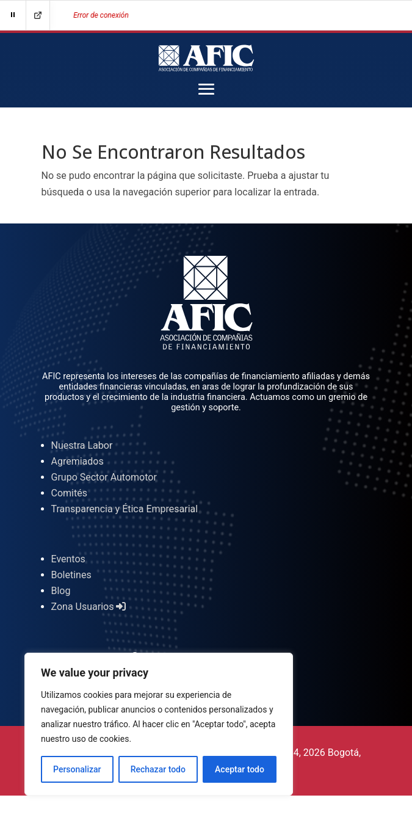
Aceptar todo (239, 769)
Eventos (68, 559)
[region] (158, 724)
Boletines (71, 575)
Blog (61, 591)
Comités (69, 493)
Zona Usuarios (88, 606)
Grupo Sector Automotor (104, 477)
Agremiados (77, 461)
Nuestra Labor (82, 445)
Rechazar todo (158, 769)
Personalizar (77, 769)
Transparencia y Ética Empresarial (124, 509)
